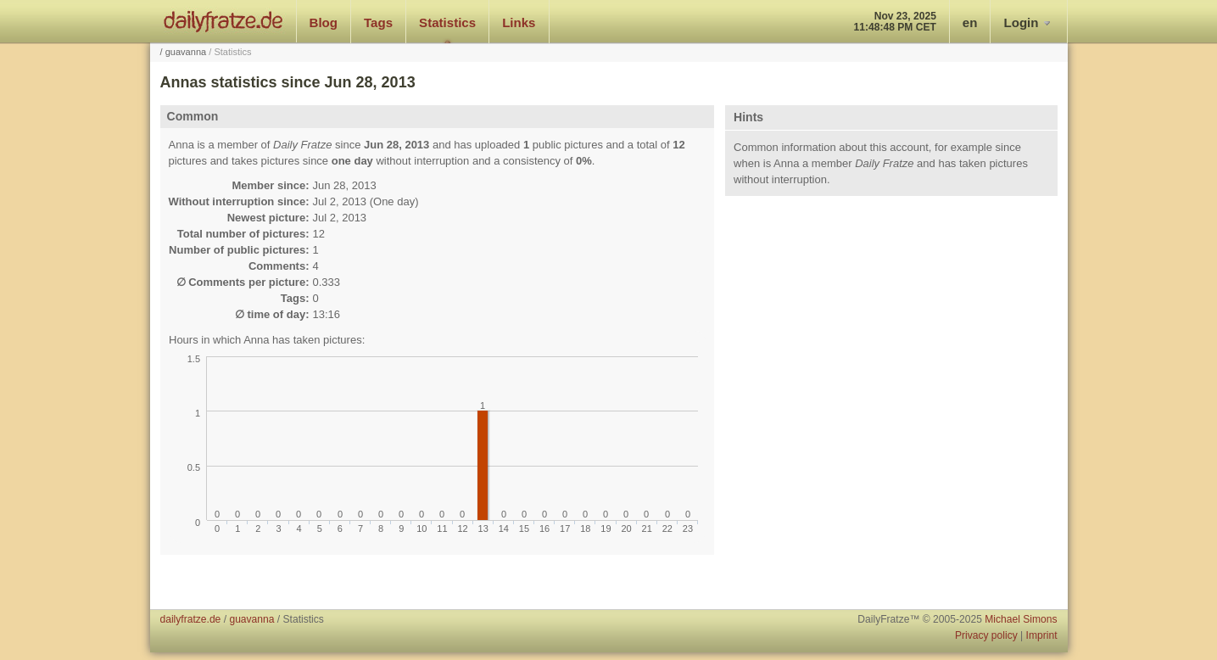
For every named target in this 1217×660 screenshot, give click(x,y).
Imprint (1042, 635)
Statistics (447, 22)
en (970, 22)
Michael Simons (1021, 619)
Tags (378, 22)
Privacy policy (986, 635)
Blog (324, 22)
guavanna (186, 52)
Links (518, 22)
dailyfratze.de (223, 21)
